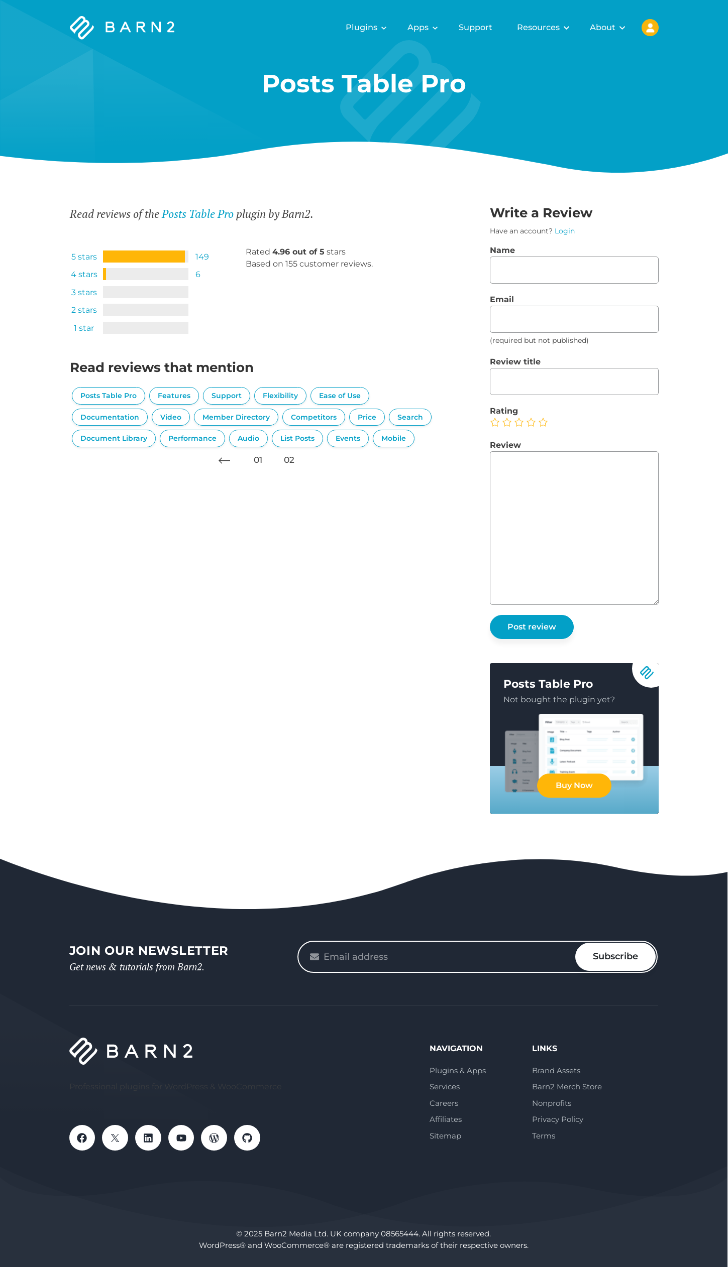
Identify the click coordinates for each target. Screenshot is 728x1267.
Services (445, 1086)
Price (367, 417)
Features (174, 395)
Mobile (393, 438)
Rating (504, 411)
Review (505, 445)
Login (565, 230)
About (603, 27)
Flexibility (280, 395)
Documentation (109, 417)
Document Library (113, 438)
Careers (444, 1103)
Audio (248, 438)
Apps (418, 27)
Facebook (82, 1138)
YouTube (182, 1138)
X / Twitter (115, 1138)
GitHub (248, 1138)
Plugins (362, 27)
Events (348, 438)
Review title (515, 361)
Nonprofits (551, 1103)
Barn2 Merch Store (567, 1086)
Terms (543, 1136)
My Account (650, 27)
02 (289, 460)
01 (258, 460)
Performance (192, 438)
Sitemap (445, 1136)
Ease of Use (340, 395)
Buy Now (574, 785)
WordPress (215, 1138)
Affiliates (446, 1119)
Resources (538, 27)
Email (502, 299)
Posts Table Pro (198, 213)
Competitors (314, 417)
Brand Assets (556, 1070)
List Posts (297, 438)
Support (475, 27)
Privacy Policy (557, 1119)
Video (170, 417)
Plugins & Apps (458, 1070)
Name (502, 250)
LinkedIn (149, 1138)
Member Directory (236, 417)
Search (410, 417)
